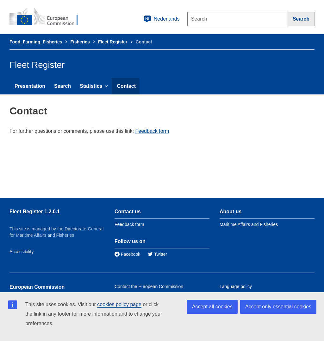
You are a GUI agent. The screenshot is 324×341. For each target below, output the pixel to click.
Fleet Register (113, 41)
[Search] (301, 19)
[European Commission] (47, 17)
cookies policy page (119, 304)
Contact (126, 86)
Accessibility (21, 251)
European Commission (37, 287)
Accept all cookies (212, 306)
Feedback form (152, 131)
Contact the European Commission (149, 286)
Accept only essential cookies (278, 306)
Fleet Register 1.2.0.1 (34, 211)
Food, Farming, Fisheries (35, 41)
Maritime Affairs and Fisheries (249, 224)
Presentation (30, 86)
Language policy (236, 286)
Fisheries (80, 41)
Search (62, 86)
